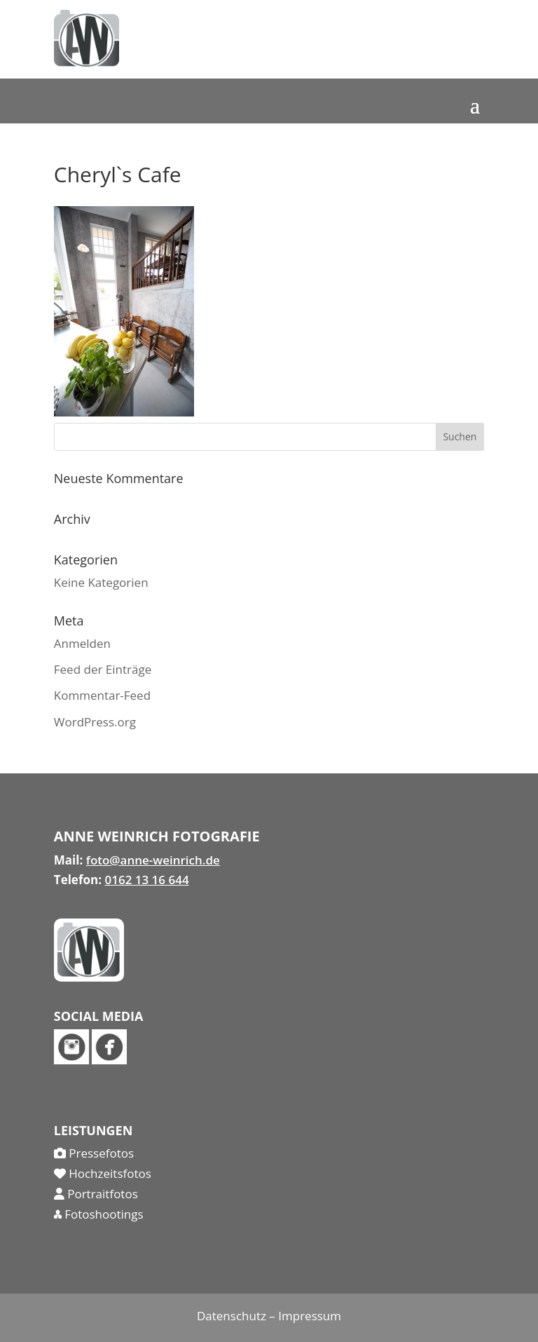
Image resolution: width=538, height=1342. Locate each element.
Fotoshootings (99, 1214)
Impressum (309, 1316)
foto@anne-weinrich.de (153, 860)
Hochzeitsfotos (102, 1173)
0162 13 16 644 (146, 880)
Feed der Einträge (102, 669)
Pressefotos (94, 1153)
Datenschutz (231, 1316)
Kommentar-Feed (102, 695)
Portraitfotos (96, 1194)
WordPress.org (95, 722)
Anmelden (82, 643)
